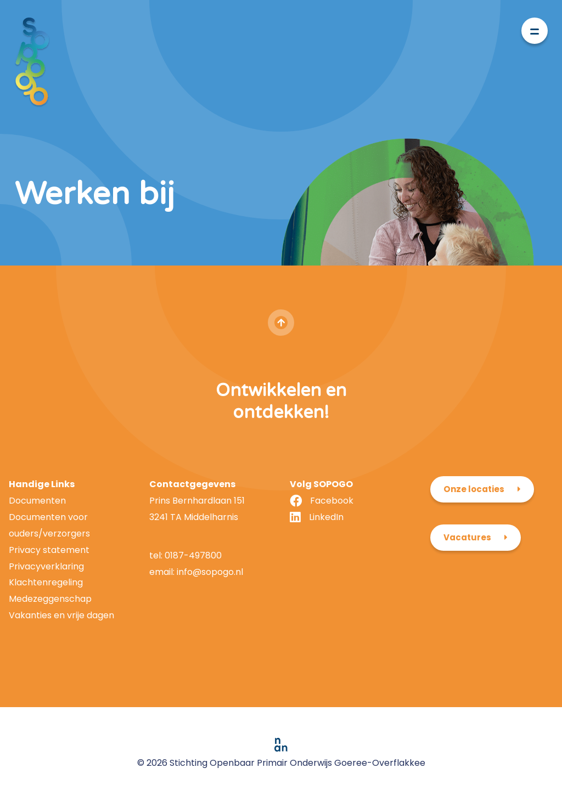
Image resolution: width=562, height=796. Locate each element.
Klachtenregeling (46, 582)
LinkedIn (326, 517)
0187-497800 (193, 555)
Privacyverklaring (46, 566)
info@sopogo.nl (209, 572)
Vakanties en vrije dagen (61, 615)
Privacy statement (49, 550)
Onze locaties (473, 489)
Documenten (37, 500)
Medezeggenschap (50, 598)
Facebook (331, 500)
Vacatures (467, 537)
